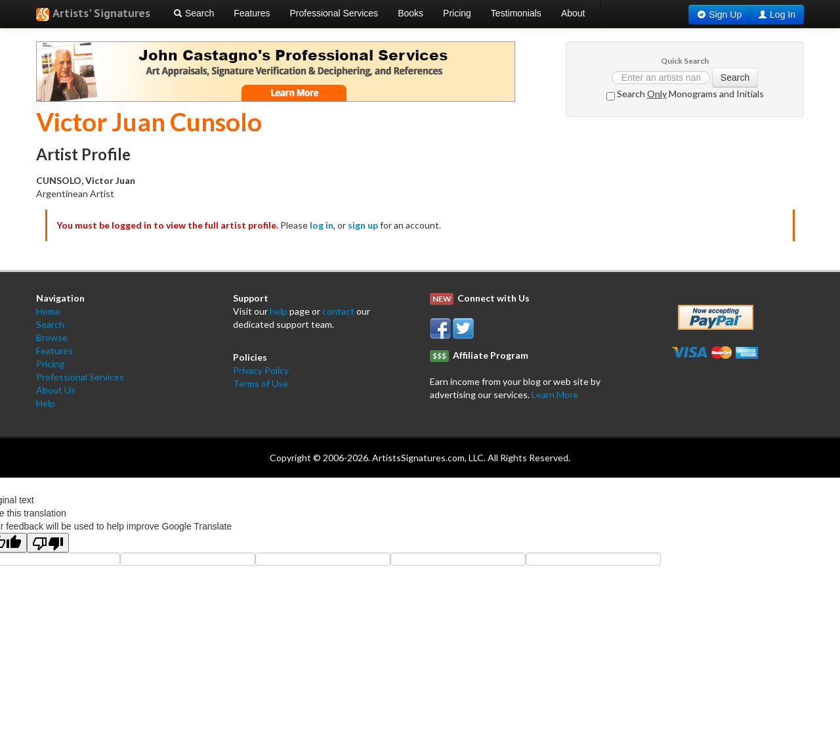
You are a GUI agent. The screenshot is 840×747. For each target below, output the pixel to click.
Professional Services (334, 13)
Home (48, 311)
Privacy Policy (261, 370)
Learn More (555, 394)
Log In (782, 14)
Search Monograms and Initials (685, 94)
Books (410, 13)
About (573, 13)
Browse (52, 337)
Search (193, 13)
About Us (55, 390)
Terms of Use (260, 383)
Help (45, 403)
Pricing (457, 13)
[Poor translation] (48, 543)
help (278, 311)
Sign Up (725, 14)
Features (252, 13)
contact (338, 311)
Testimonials (516, 13)
